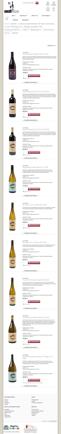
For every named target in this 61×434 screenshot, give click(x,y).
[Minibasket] (53, 3)
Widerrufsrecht (7, 412)
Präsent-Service (35, 409)
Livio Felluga (25, 52)
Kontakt (6, 404)
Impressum (6, 402)
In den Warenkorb (34, 75)
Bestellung (6, 409)
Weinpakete (25, 20)
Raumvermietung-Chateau (37, 411)
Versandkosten (53, 421)
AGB (5, 413)
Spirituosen (23, 15)
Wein (13, 15)
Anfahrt (33, 401)
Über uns (6, 399)
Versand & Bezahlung (9, 411)
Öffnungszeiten (35, 399)
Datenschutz (7, 415)
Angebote (15, 20)
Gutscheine (34, 413)
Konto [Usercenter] (48, 3)
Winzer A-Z (35, 15)
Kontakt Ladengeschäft (37, 402)
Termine (6, 401)
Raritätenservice (35, 412)
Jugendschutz (7, 416)
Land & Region (46, 15)
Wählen (51, 45)
